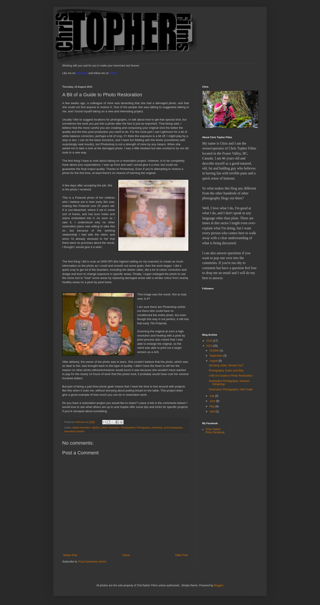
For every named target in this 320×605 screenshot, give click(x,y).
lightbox (96, 427)
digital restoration (81, 427)
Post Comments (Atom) (92, 561)
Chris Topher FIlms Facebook (215, 431)
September (216, 355)
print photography (173, 427)
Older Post (181, 555)
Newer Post (70, 555)
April (213, 411)
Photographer (128, 427)
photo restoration (111, 427)
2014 (209, 340)
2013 (209, 345)
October (215, 350)
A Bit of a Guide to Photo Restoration (230, 375)
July (212, 395)
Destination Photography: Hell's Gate (230, 389)
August (214, 360)
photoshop (157, 427)
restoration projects (74, 431)
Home (126, 555)
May (212, 406)
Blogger (218, 585)
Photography (143, 427)
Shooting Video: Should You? (226, 365)
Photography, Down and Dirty (226, 370)
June (213, 401)
